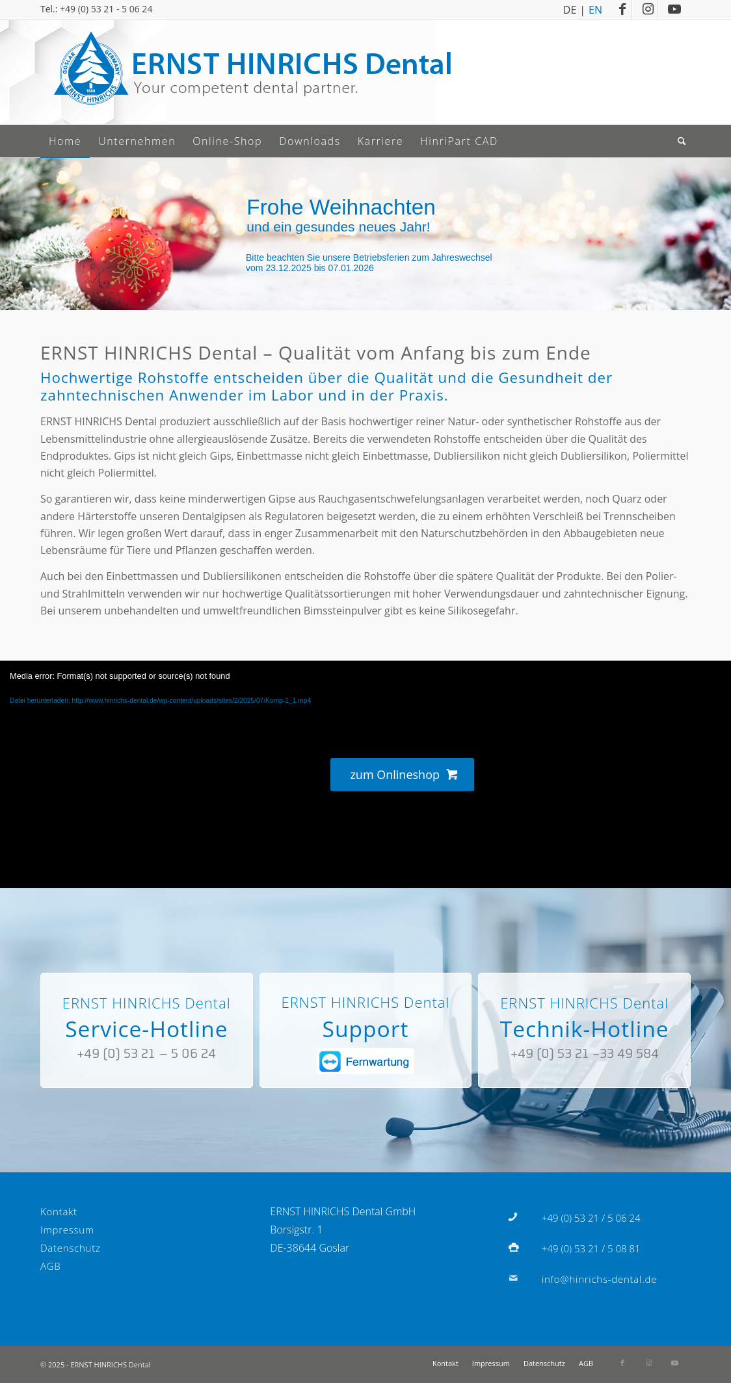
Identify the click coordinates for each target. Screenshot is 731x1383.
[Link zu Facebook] (622, 10)
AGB (50, 1265)
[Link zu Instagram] (648, 10)
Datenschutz (70, 1247)
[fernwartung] (365, 1061)
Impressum (67, 1229)
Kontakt (58, 1211)
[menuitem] (65, 141)
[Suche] (682, 141)
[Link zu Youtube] (674, 10)
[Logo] (251, 72)
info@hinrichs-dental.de (599, 1278)
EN (595, 9)
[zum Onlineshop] (401, 774)
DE (570, 9)
